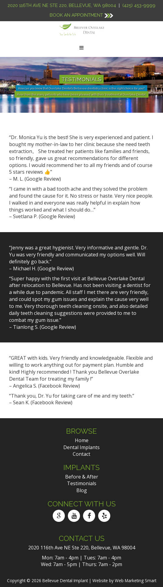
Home (81, 440)
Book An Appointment (81, 15)
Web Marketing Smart (135, 580)
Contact (81, 454)
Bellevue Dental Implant (65, 580)
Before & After (81, 476)
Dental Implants (81, 447)
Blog (81, 490)
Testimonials (81, 483)
